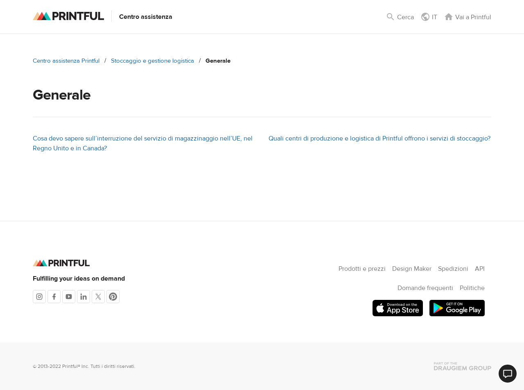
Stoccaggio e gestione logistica (152, 61)
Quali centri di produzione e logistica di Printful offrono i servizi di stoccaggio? (379, 138)
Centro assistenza (145, 17)
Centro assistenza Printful (66, 61)
